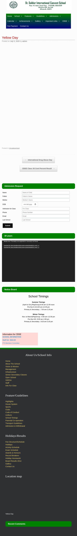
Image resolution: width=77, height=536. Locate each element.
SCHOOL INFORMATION (12, 337)
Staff (7, 383)
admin (24, 41)
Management (10, 369)
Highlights (9, 401)
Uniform (8, 415)
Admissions (55, 16)
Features (29, 16)
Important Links (53, 21)
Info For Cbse (10, 386)
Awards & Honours (13, 453)
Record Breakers (12, 456)
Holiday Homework (13, 458)
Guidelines (41, 16)
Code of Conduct (12, 412)
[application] (38, 261)
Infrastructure (10, 372)
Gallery (39, 21)
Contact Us (24, 26)
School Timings (11, 418)
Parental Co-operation (14, 421)
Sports (8, 407)
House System (11, 404)
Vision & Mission (12, 367)
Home (9, 16)
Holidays (8, 445)
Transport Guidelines (13, 423)
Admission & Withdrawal (15, 426)
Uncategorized (14, 148)
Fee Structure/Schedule (15, 442)
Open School (10, 377)
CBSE (66, 21)
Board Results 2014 (13, 461)
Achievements (26, 21)
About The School (12, 364)
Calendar (12, 21)
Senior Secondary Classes (16, 375)
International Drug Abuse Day (38, 160)
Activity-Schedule (12, 447)
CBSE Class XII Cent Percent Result (38, 168)
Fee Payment (12, 26)
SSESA (8, 380)
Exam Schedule (11, 450)
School (18, 16)
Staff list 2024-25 (9, 340)
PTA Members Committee (11, 343)
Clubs (7, 410)
